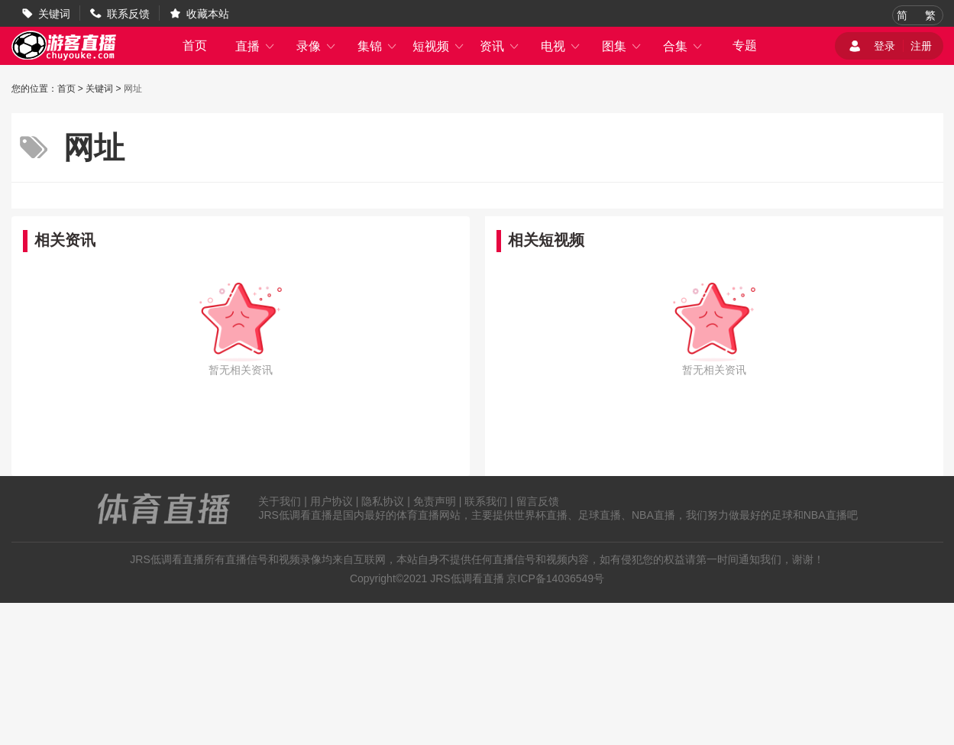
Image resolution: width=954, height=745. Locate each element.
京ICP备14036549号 (555, 578)
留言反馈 (537, 501)
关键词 (54, 14)
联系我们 (485, 501)
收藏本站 (207, 14)
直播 (255, 46)
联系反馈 (128, 14)
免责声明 (434, 501)
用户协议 (331, 501)
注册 (921, 46)
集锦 (377, 46)
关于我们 (279, 501)
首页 (195, 45)
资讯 (499, 46)
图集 (622, 46)
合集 (683, 46)
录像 (316, 46)
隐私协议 (382, 501)
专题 (744, 45)
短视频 (438, 46)
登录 (884, 46)
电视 (560, 46)
